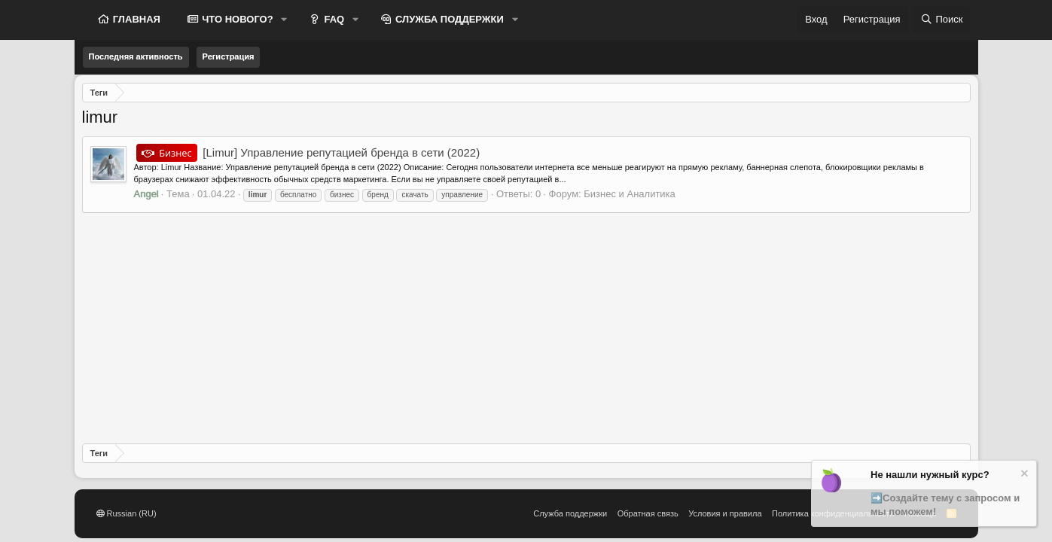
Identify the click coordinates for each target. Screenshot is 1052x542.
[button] (284, 19)
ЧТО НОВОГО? (236, 19)
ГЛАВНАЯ (135, 19)
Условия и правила (724, 513)
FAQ (333, 19)
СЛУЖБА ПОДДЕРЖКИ (448, 19)
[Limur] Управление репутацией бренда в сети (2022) (308, 152)
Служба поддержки (570, 513)
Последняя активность (136, 56)
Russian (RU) (126, 513)
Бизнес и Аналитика (629, 193)
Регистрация (229, 56)
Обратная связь (647, 513)
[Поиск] (941, 19)
